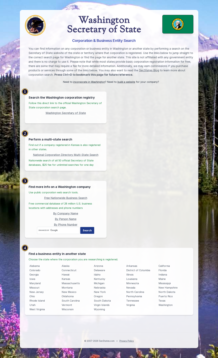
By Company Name (65, 213)
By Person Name (65, 219)
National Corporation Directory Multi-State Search (65, 154)
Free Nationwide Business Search (65, 198)
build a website (126, 81)
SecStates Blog (149, 70)
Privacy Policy (126, 341)
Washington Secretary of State (66, 113)
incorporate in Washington (89, 81)
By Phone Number (65, 224)
